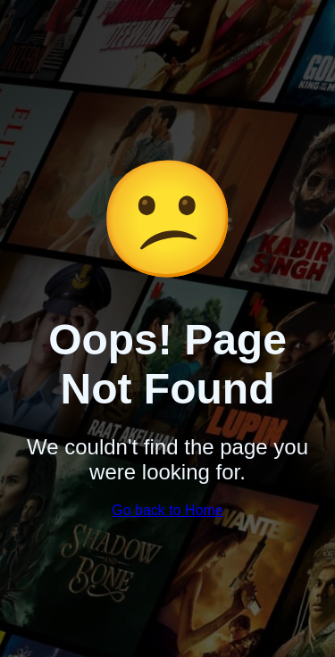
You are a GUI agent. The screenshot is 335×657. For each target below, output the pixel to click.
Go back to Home (167, 510)
